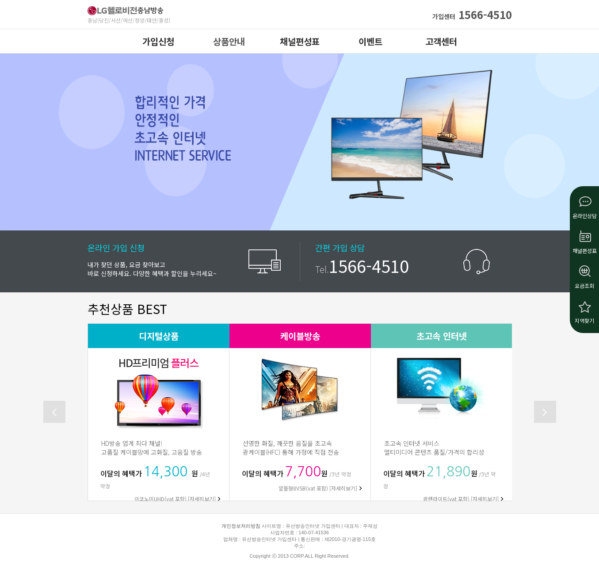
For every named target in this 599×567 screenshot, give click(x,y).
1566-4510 (472, 14)
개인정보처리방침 (240, 526)
